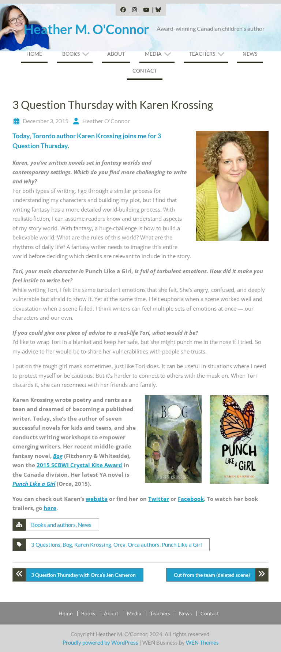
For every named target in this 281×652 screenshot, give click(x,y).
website (97, 498)
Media (153, 54)
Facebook (191, 498)
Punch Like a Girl (33, 483)
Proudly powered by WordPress (100, 642)
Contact (144, 70)
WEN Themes (202, 642)
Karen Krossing (92, 544)
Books (71, 54)
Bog (58, 455)
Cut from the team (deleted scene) (212, 575)
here (50, 508)
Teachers (202, 54)
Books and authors (53, 524)
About (116, 54)
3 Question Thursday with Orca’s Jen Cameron (83, 575)
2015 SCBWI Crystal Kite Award (79, 465)
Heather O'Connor (106, 120)
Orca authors (144, 544)
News (250, 54)
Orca (119, 544)
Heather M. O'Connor (86, 29)
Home (34, 54)
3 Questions (45, 544)
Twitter (158, 498)
